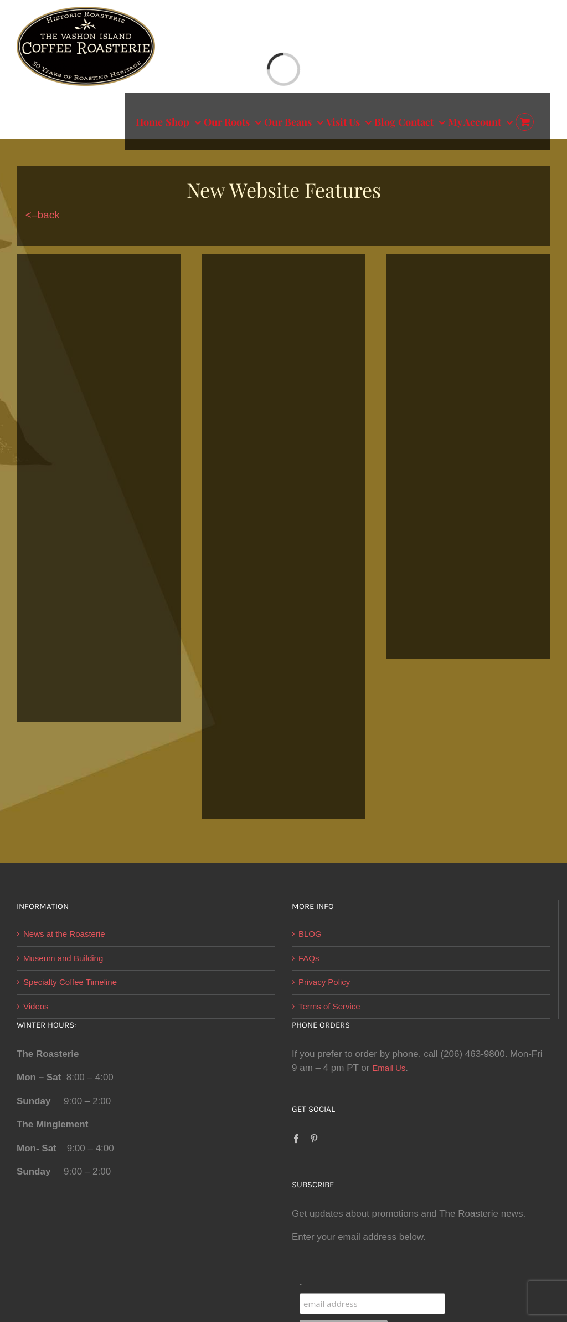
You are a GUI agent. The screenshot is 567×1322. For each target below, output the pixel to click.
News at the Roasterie (64, 933)
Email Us (388, 1068)
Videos (36, 1006)
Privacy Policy (324, 982)
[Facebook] (296, 1138)
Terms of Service (329, 1006)
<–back (38, 215)
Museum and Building (63, 958)
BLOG (310, 933)
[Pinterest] (314, 1138)
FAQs (308, 958)
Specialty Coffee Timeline (70, 982)
